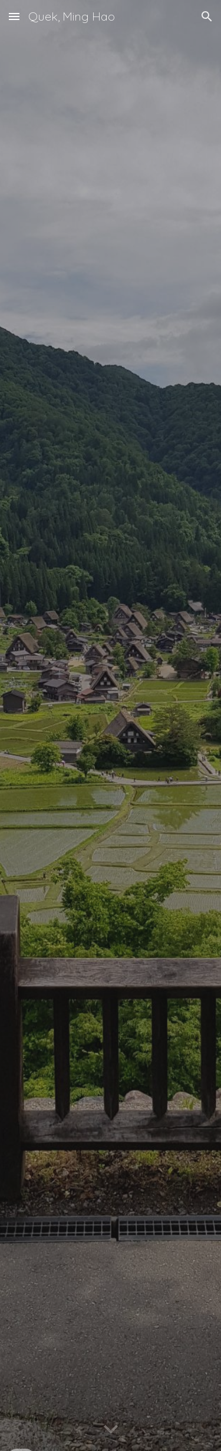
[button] (14, 16)
